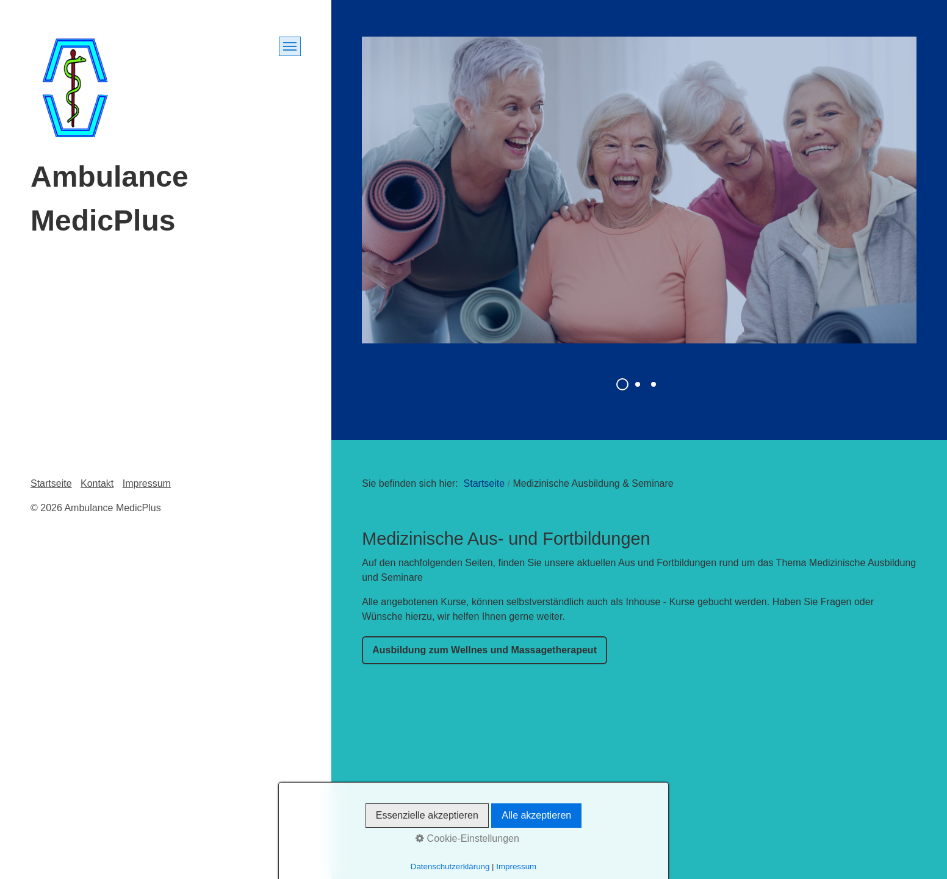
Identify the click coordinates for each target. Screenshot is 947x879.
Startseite (484, 483)
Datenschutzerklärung (450, 866)
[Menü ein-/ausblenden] (290, 46)
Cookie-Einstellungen (467, 838)
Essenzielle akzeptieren (427, 815)
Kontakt (97, 483)
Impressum (147, 483)
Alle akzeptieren (536, 815)
